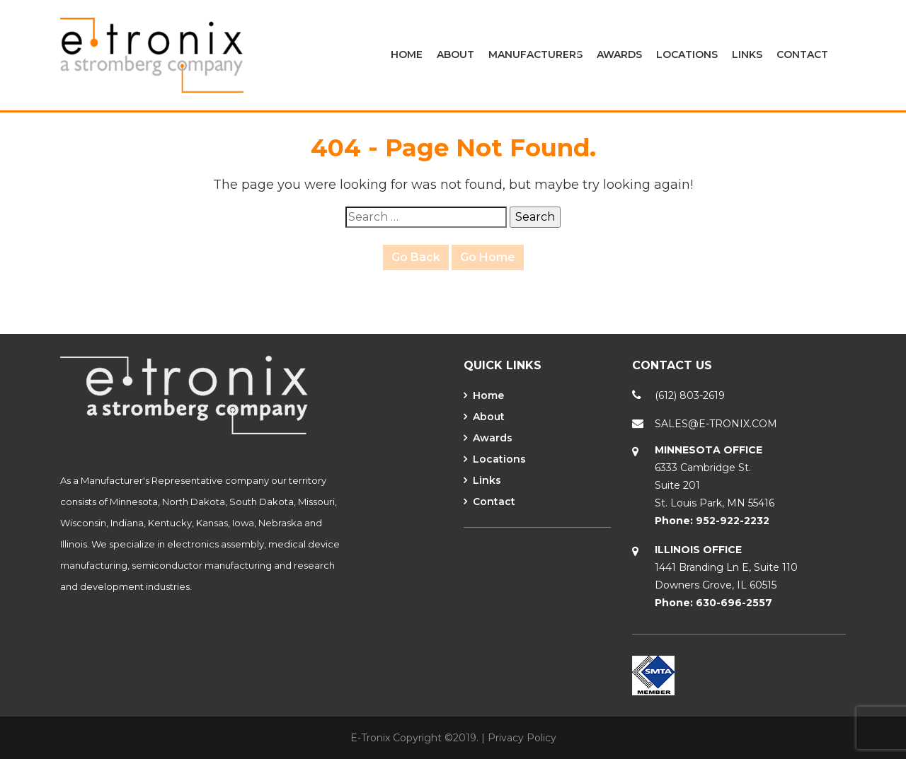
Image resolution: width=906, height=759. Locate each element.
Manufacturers (535, 54)
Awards (619, 54)
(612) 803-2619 (690, 395)
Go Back (415, 257)
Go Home (487, 257)
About (455, 54)
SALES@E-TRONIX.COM (716, 423)
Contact (802, 54)
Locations (687, 54)
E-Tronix (370, 737)
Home (407, 54)
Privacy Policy (522, 737)
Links (747, 54)
